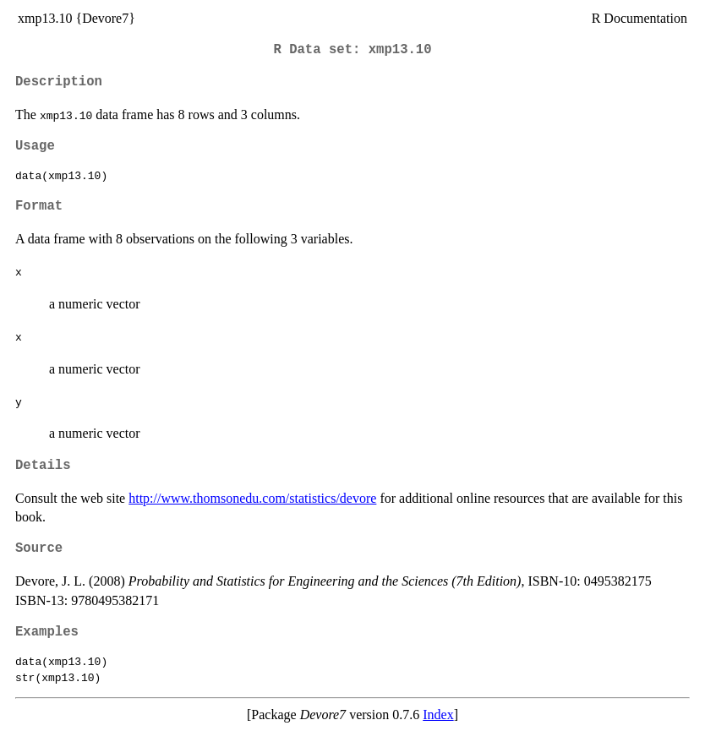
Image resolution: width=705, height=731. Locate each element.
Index (438, 714)
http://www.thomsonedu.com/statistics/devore (252, 498)
